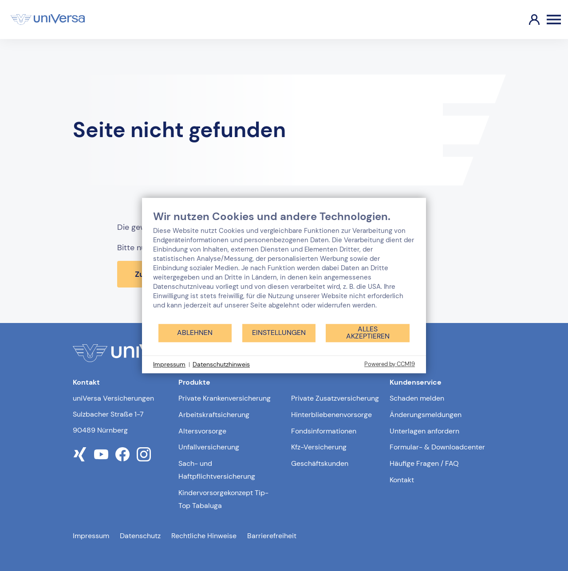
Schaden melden (417, 398)
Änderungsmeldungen (426, 414)
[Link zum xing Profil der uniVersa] (80, 454)
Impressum (91, 535)
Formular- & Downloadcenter (437, 447)
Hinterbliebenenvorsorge (331, 414)
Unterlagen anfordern (424, 431)
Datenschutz (140, 535)
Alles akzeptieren (368, 332)
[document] (284, 266)
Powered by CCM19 (389, 364)
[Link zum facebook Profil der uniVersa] (122, 454)
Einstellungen (279, 332)
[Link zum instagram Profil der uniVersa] (144, 454)
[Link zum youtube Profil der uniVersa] (101, 454)
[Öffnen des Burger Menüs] (554, 19)
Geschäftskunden (319, 463)
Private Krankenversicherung (224, 398)
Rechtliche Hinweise (204, 535)
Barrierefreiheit (271, 535)
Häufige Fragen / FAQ (424, 463)
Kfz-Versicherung (319, 447)
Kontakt (402, 479)
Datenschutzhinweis (221, 364)
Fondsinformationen (323, 431)
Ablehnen (195, 332)
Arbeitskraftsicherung (213, 414)
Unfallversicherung (208, 447)
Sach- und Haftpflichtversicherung (216, 470)
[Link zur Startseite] (48, 19)
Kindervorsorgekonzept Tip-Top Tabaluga (223, 499)
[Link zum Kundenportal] (527, 19)
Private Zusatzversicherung (335, 398)
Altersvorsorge (202, 431)
